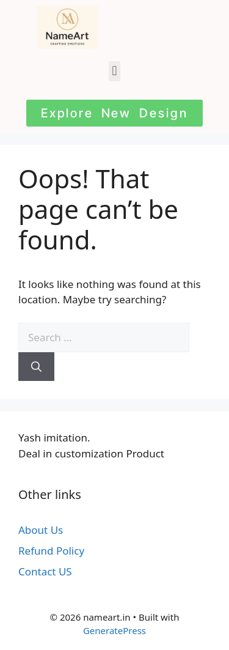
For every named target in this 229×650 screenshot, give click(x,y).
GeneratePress (114, 630)
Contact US (45, 571)
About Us (40, 530)
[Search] (36, 367)
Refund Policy (51, 551)
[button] (114, 71)
